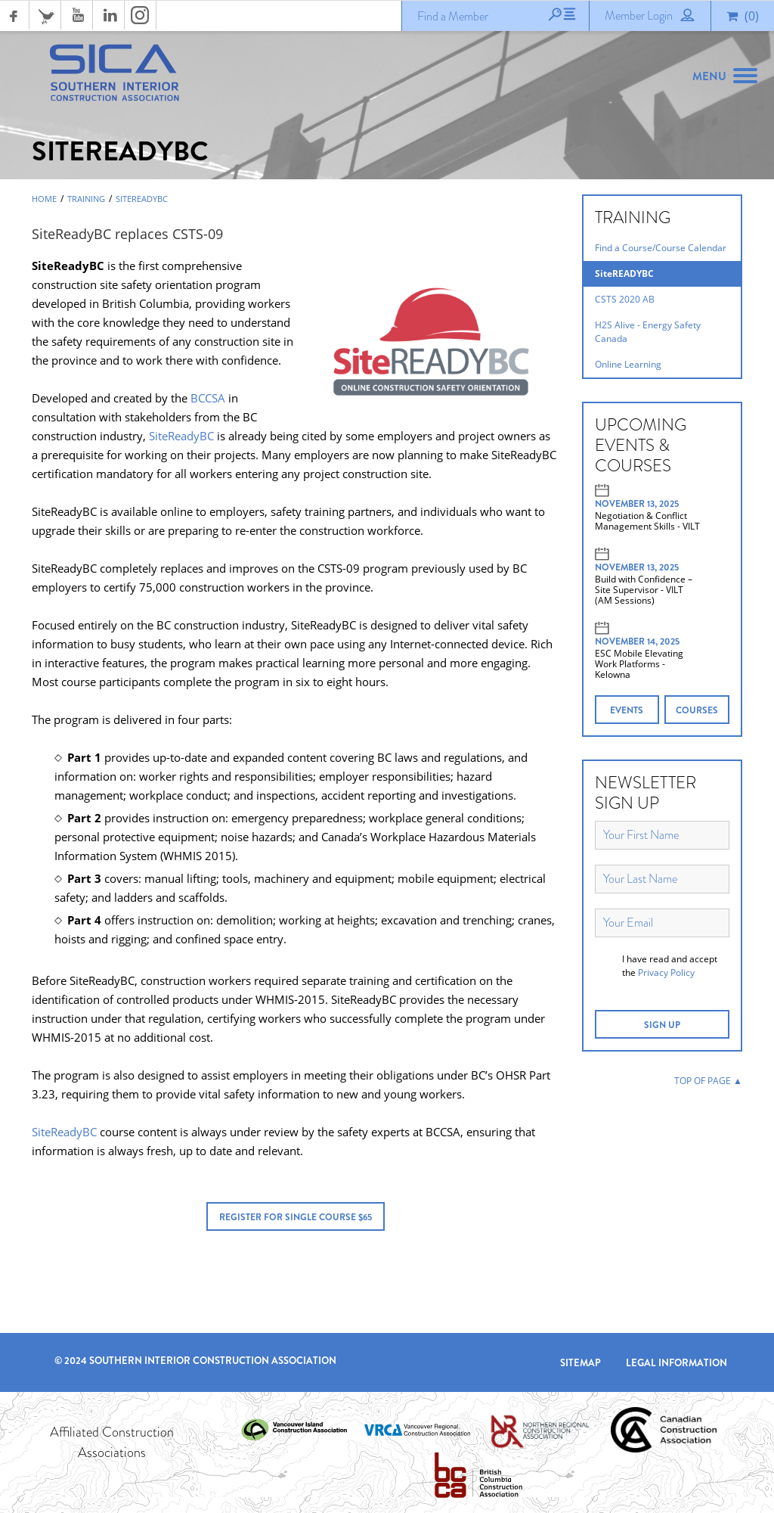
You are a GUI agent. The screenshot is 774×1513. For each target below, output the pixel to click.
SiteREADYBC (142, 198)
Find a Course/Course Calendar (660, 247)
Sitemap (580, 1363)
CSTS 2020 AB (625, 299)
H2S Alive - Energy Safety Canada (648, 331)
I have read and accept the (669, 965)
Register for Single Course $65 (295, 1217)
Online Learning (628, 364)
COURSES (697, 710)
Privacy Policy (666, 972)
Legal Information (676, 1363)
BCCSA (207, 397)
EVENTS (626, 710)
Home (44, 198)
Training (86, 198)
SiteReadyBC (181, 435)
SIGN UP (662, 1025)
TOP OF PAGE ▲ (708, 1080)
